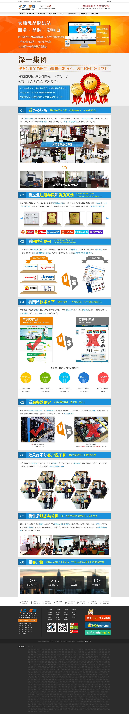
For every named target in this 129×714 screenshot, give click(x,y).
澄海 (80, 654)
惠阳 (46, 652)
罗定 (40, 649)
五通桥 (101, 671)
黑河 (33, 694)
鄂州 (38, 701)
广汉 (33, 678)
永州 (68, 701)
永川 (43, 666)
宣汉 (96, 673)
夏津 (63, 688)
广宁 (109, 654)
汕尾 (52, 651)
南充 (106, 667)
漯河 (43, 699)
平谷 (80, 657)
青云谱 (49, 662)
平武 (102, 676)
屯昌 (35, 704)
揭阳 (92, 654)
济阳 (40, 688)
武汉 (92, 699)
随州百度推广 (52, 13)
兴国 (43, 664)
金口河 (105, 671)
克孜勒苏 (65, 708)
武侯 (62, 673)
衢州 (107, 696)
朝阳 (72, 657)
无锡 (52, 696)
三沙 (32, 704)
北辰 (66, 689)
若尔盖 (35, 671)
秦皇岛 (84, 689)
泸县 (109, 669)
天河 (86, 651)
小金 (93, 678)
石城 (40, 661)
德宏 (78, 709)
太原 (29, 691)
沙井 (86, 656)
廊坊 (76, 689)
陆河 (95, 654)
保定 (97, 689)
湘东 (109, 662)
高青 (60, 686)
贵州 (101, 708)
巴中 (83, 667)
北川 (84, 676)
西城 (66, 657)
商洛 (70, 704)
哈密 (81, 708)
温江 (79, 678)
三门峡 (85, 699)
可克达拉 (102, 706)
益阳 (91, 701)
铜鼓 (32, 661)
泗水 (83, 688)
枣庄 (90, 679)
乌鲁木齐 (90, 706)
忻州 (55, 691)
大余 (66, 664)
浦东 (40, 696)
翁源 (80, 652)
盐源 (50, 678)
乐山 (100, 667)
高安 (92, 659)
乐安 (55, 664)
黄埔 (55, 652)
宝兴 (44, 678)
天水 (96, 704)
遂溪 (32, 654)
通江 (59, 678)
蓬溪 (56, 671)
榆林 (61, 704)
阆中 (35, 674)
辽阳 (75, 693)
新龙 (107, 678)
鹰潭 (59, 659)
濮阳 (72, 699)
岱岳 (46, 684)
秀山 (29, 667)
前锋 (70, 673)
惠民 (65, 683)
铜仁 (35, 709)
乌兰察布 (30, 693)
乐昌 (49, 656)
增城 (38, 649)
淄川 (40, 681)
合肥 (38, 698)
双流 (104, 678)
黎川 (65, 662)
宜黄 (55, 661)
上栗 (72, 664)
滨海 (38, 689)
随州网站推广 (41, 13)
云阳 (97, 666)
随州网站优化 (30, 13)
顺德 (43, 651)
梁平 (80, 666)
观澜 (97, 656)
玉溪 (69, 709)
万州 (38, 666)
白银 (87, 704)
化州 (106, 651)
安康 (67, 704)
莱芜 (93, 679)
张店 (36, 683)
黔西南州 (51, 709)
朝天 (56, 673)
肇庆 (55, 656)
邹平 (40, 686)
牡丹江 (71, 694)
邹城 (71, 683)
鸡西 (48, 694)
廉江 (100, 654)
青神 (43, 674)
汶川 (97, 674)
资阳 (89, 667)
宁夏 (68, 706)
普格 (68, 674)
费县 (46, 686)
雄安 (94, 689)
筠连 (74, 674)
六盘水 (41, 709)
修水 (80, 662)
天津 (103, 688)
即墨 (80, 686)
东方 (104, 703)
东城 (63, 657)
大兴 (69, 657)
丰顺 (29, 651)
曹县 (80, 688)
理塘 (90, 673)
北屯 (91, 708)
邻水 (107, 673)
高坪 (58, 676)
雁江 (96, 678)
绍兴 (101, 696)
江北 (106, 664)
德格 (90, 678)
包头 (80, 691)
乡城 (87, 678)
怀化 (74, 701)
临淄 (97, 683)
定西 (90, 704)
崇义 (95, 664)
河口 (72, 684)
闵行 (32, 696)
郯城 (35, 684)
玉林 (55, 703)
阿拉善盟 (76, 691)
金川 (79, 676)
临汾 (58, 691)
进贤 (58, 661)
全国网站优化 (83, 13)
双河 (94, 706)
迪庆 (86, 709)
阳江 (95, 651)
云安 (69, 654)
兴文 (108, 676)
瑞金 (64, 659)
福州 (87, 698)
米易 (85, 674)
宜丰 (58, 664)
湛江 (49, 654)
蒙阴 (69, 688)
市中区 (108, 681)
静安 (92, 694)
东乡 (95, 661)
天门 (43, 701)
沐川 (47, 671)
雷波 (93, 673)
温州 (93, 696)
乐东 (93, 703)
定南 (100, 661)
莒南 (58, 688)
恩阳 (60, 676)
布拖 (32, 679)
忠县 (95, 666)
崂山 (105, 683)
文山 (66, 709)
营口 (69, 693)
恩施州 (53, 701)
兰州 (76, 704)
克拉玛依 (30, 708)
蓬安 (103, 669)
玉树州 (61, 706)
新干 (29, 664)
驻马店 (78, 699)
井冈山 (67, 659)
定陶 (46, 688)
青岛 (81, 679)
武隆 (83, 666)
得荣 (50, 671)
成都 (55, 667)
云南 (55, 709)
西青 (60, 689)
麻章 (58, 652)
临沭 (64, 681)
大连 (42, 693)
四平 (86, 693)
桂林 (35, 703)
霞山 (77, 651)
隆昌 (40, 674)
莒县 (69, 686)
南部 (93, 676)
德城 (80, 681)
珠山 (106, 661)
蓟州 (52, 689)
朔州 (46, 691)
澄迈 (70, 703)
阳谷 (38, 684)
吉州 (75, 661)
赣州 (38, 659)
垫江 (92, 666)
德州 (104, 679)
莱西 (66, 688)
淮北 (60, 698)
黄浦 (78, 694)
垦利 (106, 684)
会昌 (63, 664)
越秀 (89, 649)
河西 (35, 689)
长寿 (63, 666)
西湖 (46, 662)
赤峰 (86, 691)
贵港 (52, 703)
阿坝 (98, 667)
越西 (59, 674)
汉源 (53, 678)
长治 (40, 691)
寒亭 (97, 681)
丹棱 (84, 678)
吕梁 (32, 691)
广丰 (71, 662)
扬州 (77, 696)
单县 (43, 681)
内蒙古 (60, 691)
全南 (35, 662)
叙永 (46, 674)
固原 (77, 706)
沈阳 (37, 693)
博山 (39, 683)
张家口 (99, 689)
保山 (75, 709)
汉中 (64, 704)
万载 (88, 662)
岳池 (32, 673)
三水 (69, 651)
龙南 (77, 661)
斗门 (83, 649)
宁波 (90, 696)
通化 (92, 693)
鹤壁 (66, 699)
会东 (77, 674)
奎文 (85, 683)
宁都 (77, 662)
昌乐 (103, 684)
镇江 (49, 696)
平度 (29, 688)
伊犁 (106, 706)
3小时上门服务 (94, 13)
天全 (38, 674)
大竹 (40, 676)
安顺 (29, 709)
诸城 (100, 686)
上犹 (80, 664)
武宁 (38, 662)
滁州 (77, 698)
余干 (29, 661)
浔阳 (60, 661)
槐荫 (57, 683)
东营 (96, 679)
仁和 (52, 676)
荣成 (88, 681)
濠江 (66, 652)
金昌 (81, 704)
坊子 (54, 683)
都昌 (69, 664)
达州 (72, 667)
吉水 (68, 662)
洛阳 (46, 699)
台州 (32, 698)
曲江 (83, 651)
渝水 (92, 664)
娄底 (77, 701)
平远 (100, 651)
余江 (40, 662)
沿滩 (109, 671)
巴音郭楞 (51, 708)
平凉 (104, 704)
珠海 (80, 651)
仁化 (77, 652)
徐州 (60, 696)
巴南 (35, 666)
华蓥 (87, 671)
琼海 (79, 703)
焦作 (69, 699)
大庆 (58, 694)
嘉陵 (81, 671)
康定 (43, 676)
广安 (66, 667)
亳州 (58, 698)
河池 (32, 703)
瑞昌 (74, 659)
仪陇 (61, 671)
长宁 (71, 674)
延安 (59, 704)
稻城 (66, 669)
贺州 (107, 701)
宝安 (69, 656)
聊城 (107, 679)
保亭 (101, 703)
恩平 (80, 649)
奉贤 (101, 694)
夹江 (40, 673)
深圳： (100, 8)
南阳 (49, 699)
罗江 (49, 676)
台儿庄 (76, 681)
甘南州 (33, 706)
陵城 (44, 683)
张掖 (101, 704)
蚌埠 (49, 698)
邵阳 (82, 701)
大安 (100, 669)
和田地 (97, 706)
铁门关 (98, 708)
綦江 (52, 666)
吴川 (52, 649)
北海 (46, 703)
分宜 (80, 661)
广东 (29, 649)
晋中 (49, 691)
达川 (32, 671)
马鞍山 (80, 698)
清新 (100, 649)
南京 (46, 696)
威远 (83, 669)
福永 (80, 656)
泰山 (88, 683)
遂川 (35, 661)
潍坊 (29, 681)
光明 (100, 656)
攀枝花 (33, 669)
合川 (58, 666)
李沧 (60, 684)
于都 (99, 662)
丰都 (89, 666)
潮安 (60, 656)
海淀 (93, 657)
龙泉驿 (62, 674)
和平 (97, 651)
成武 (108, 683)
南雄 (72, 649)
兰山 (77, 688)
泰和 (75, 664)
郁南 (32, 656)
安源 (85, 662)
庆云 (52, 684)
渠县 (29, 679)
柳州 (29, 703)
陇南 (93, 704)
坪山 (38, 657)
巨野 (105, 681)
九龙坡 (48, 667)
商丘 (52, 699)
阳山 (92, 651)
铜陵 (69, 698)
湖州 (98, 696)
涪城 (98, 669)
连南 (72, 652)
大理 (72, 709)
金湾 (38, 651)
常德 (88, 701)
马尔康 (29, 678)
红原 (72, 669)
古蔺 (67, 673)
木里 (91, 674)
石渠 (39, 671)
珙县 (47, 678)
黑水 (50, 679)
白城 (100, 693)
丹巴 (64, 678)
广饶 (109, 686)
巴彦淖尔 (102, 691)
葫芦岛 (54, 693)
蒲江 (96, 671)
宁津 (102, 683)
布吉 (109, 656)
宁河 (43, 689)
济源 (75, 699)
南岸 (109, 664)
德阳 (75, 667)
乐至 (98, 678)
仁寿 (99, 673)
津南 (63, 689)
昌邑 (85, 681)
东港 (99, 683)
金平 (32, 652)
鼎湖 (55, 654)
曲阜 (94, 681)
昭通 (81, 709)
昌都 (106, 709)
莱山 (102, 681)
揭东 (35, 651)
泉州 (98, 698)
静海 (49, 689)
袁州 (109, 661)
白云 (109, 651)
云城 (100, 652)
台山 (77, 654)
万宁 (98, 703)
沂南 (74, 683)
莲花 (46, 664)
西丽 (43, 657)
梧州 (43, 703)
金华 (104, 696)
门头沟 (96, 657)
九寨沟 (98, 676)
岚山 (49, 684)
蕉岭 (43, 652)
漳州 (101, 698)
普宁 (69, 652)
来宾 (38, 703)
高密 (61, 681)
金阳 (38, 676)
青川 (55, 669)
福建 (84, 698)
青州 (58, 686)
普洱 (92, 709)
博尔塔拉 (38, 708)
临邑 (97, 684)
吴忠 (74, 706)
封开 (86, 649)
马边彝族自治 (54, 674)
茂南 (77, 649)
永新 (97, 661)
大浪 (103, 656)
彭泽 (38, 661)
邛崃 (90, 676)
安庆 (72, 698)
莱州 (109, 684)
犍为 (70, 671)
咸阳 (53, 704)
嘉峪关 (107, 704)
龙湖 (72, 651)
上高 (35, 664)
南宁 (104, 701)
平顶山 (81, 699)
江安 (43, 673)
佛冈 (109, 649)
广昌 (66, 661)
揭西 (66, 651)
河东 (33, 683)
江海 (29, 654)
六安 (52, 698)
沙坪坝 (44, 667)
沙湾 (89, 669)
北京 (60, 657)
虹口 (107, 694)
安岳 (36, 678)
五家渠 (84, 708)
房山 (99, 657)
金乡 (52, 686)
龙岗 (106, 656)
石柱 (109, 666)
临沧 (95, 709)
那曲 (32, 711)
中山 (63, 656)
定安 (107, 703)
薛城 (32, 688)
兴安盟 (106, 691)
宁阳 (32, 686)
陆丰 (52, 656)
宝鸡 (50, 704)
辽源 (89, 693)
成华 (101, 673)
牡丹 (89, 686)
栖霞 (52, 688)
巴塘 (41, 678)
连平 (75, 651)
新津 (76, 673)
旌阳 (83, 674)
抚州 (50, 659)
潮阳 (106, 652)
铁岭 (45, 693)
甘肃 (73, 704)
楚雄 (98, 709)
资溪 (109, 659)
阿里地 (35, 711)
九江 (53, 659)
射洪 (61, 669)
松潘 (87, 673)
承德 (103, 689)
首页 (84, 641)
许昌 (38, 699)
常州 (63, 696)
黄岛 (62, 683)
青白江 (63, 676)
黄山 (75, 698)
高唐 (43, 688)
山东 (70, 679)
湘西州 (98, 701)
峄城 (95, 688)
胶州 (55, 686)
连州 (40, 654)
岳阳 (85, 701)
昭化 (29, 671)
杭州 (87, 696)
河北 (46, 689)
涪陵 (40, 666)
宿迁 (58, 696)
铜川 (47, 704)
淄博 (84, 679)
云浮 (38, 656)
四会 (63, 651)
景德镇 (46, 659)
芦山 (73, 676)
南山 (40, 657)
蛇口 (49, 657)
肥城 (55, 688)
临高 (76, 703)
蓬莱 (66, 686)
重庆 (103, 664)
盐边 (61, 678)
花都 (66, 654)
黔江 (60, 666)
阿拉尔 (69, 708)
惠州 (49, 649)
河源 (89, 651)
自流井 (35, 679)
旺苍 (40, 669)
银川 (71, 706)
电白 (55, 651)
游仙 (67, 671)
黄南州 (53, 706)
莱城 (92, 686)
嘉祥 (86, 686)
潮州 (58, 654)
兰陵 (86, 684)
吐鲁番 (78, 708)
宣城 (66, 698)
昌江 (83, 661)
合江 (73, 671)
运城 (52, 691)
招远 (103, 686)
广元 (86, 667)
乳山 (77, 683)
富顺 (84, 673)
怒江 (84, 709)
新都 (67, 678)
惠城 (35, 652)
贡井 (45, 669)
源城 (43, 649)
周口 (63, 699)
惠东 (63, 654)
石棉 (75, 669)
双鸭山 (54, 694)
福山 (100, 688)
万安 (103, 659)
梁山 (49, 681)
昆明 (58, 709)
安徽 (35, 698)
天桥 (94, 683)
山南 (29, 711)
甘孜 (103, 667)
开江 (65, 674)
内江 (95, 667)
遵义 (107, 708)
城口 (86, 666)
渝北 (32, 666)
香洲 (58, 649)
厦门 (90, 698)
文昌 (90, 703)
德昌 (70, 678)
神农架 (49, 701)
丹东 (63, 693)
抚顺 (58, 693)
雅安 (78, 667)
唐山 (81, 689)
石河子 (55, 708)
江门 (95, 652)
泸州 (69, 667)
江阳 (73, 678)
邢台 (91, 689)
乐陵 (73, 681)
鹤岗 (51, 694)
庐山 (81, 659)
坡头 (40, 652)
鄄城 (58, 684)
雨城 (96, 676)
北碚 (29, 666)
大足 (49, 666)
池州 (63, 698)
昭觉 (59, 671)
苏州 (66, 696)
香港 (42, 711)
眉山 (58, 667)
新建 (56, 662)
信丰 (40, 664)
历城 (55, 684)
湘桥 (106, 654)
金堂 (37, 669)
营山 (48, 669)
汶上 (49, 688)
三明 (96, 698)
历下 (80, 683)
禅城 (66, 649)
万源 (80, 674)
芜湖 (43, 698)
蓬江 (63, 652)
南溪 (90, 671)
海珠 (32, 651)
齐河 (38, 686)
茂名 (72, 654)
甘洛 (29, 676)
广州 (60, 649)
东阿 (43, 686)
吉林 (78, 693)
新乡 (60, 699)
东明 (89, 684)
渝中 (38, 667)
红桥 (55, 689)
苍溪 (35, 673)
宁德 (29, 699)
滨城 (52, 681)
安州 (88, 674)
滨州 (79, 679)
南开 (40, 689)
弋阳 (52, 661)
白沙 (81, 703)
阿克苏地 (60, 708)
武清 (109, 688)
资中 (92, 669)
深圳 (66, 656)
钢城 (35, 688)
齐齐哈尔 (37, 694)
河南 (32, 699)
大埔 (97, 649)
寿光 (60, 688)
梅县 (35, 649)
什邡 (61, 679)
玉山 (91, 662)
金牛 (98, 671)
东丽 (58, 689)
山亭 (91, 681)
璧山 (46, 666)
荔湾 (69, 649)
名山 (107, 674)
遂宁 (92, 667)
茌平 (80, 684)
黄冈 (98, 699)
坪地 (35, 657)
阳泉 (38, 691)
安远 (95, 659)
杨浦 (29, 696)
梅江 (29, 656)
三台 (79, 673)
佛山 (60, 652)
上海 (75, 694)
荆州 (95, 699)
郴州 (62, 701)
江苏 (43, 696)
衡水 (79, 689)
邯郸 (88, 689)
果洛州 (57, 706)
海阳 (92, 688)
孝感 (46, 701)
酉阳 (32, 667)
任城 (60, 683)
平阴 (95, 686)
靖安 (77, 664)
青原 (92, 661)
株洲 (65, 701)
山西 (109, 689)
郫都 (69, 669)
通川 (32, 674)
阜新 (72, 693)
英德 (89, 652)
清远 (49, 652)
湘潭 (71, 701)
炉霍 (29, 673)
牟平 (55, 681)
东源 (75, 652)
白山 (95, 693)
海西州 (65, 706)
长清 (92, 684)
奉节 (100, 666)
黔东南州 (46, 709)
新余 (43, 659)
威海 (38, 681)
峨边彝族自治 (51, 673)
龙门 (97, 654)
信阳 (58, 699)
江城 (86, 652)
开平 (58, 656)
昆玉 (34, 708)
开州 (77, 666)
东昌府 (50, 683)
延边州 (103, 693)
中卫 (80, 706)
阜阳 (40, 698)
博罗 (83, 652)
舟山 (29, 698)
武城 (89, 688)
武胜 (46, 673)
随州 (29, 701)
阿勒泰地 (46, 708)
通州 (102, 657)
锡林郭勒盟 (70, 691)
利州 (78, 669)
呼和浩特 (65, 691)
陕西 (41, 704)
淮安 (72, 696)
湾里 (53, 662)
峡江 (97, 662)
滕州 (68, 683)
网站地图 (109, 1)
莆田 (93, 698)
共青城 (77, 659)
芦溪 (100, 659)
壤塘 (94, 674)
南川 (66, 666)
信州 (86, 661)
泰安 (35, 681)
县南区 (58, 681)
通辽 (88, 691)
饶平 (32, 649)
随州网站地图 (80, 641)
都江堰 (104, 674)
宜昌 (109, 699)
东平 (49, 686)
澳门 (45, 711)
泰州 (55, 696)
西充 (38, 673)
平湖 (32, 657)
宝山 (35, 696)
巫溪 (106, 666)
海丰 (46, 654)
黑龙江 (107, 693)
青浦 (95, 694)
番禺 (103, 652)
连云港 (80, 696)
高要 (103, 654)
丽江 (89, 709)
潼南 (72, 666)
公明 (75, 656)
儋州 (84, 703)
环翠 (75, 688)
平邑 (106, 686)
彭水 (35, 667)
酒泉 (79, 704)
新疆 (87, 706)
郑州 (35, 699)
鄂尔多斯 (92, 691)
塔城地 (42, 708)
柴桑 (100, 664)
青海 (37, 706)
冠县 (83, 686)
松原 (98, 693)
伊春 (61, 694)
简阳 (104, 673)
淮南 (55, 698)
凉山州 (29, 669)
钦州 (49, 703)
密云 (87, 657)
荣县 (73, 673)
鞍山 (48, 693)
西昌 (81, 676)
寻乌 (83, 664)
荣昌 (75, 666)
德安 (49, 664)
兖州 (82, 683)
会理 (53, 679)
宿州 (46, 698)
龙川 (49, 651)
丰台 (77, 657)
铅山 (32, 664)
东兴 (41, 671)
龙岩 (107, 698)
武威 (98, 704)
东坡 (106, 669)
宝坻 (32, 689)
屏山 (64, 679)
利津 (63, 686)
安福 (72, 661)
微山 (40, 684)
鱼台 (35, 686)
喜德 (64, 673)
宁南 (64, 671)
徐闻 (43, 654)
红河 (61, 709)
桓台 (29, 686)
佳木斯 (64, 694)
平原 (77, 686)
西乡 (83, 656)
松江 (89, 694)
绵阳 (81, 667)
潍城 (70, 681)
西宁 (40, 706)
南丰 (94, 662)
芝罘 (38, 688)
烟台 (101, 679)
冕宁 (49, 674)
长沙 (60, 701)
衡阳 (80, 701)
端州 (109, 652)
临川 (69, 661)
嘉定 (38, 696)
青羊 (44, 671)
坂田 (89, 656)
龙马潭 (51, 669)
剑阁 (93, 671)
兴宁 (97, 652)
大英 (76, 671)
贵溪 (86, 659)
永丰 (60, 664)
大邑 (53, 671)
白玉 (42, 669)
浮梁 (43, 662)
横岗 (29, 657)
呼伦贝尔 (97, 691)
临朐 (77, 684)
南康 (98, 659)
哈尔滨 (29, 694)
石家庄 (72, 689)
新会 (38, 654)
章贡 (82, 662)
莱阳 (75, 684)
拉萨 (103, 709)
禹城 (99, 681)
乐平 (83, 659)
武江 (75, 649)
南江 (55, 676)
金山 (84, 694)
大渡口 (40, 667)
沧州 (106, 689)
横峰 (52, 664)
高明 (103, 651)
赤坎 (40, 651)
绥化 (41, 694)
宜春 (40, 659)
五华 (58, 651)
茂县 (56, 679)
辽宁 (34, 693)
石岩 (77, 656)
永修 (102, 662)
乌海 (83, 691)
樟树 (61, 659)
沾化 (82, 681)
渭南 (56, 704)
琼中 (29, 704)
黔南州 (38, 709)
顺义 (105, 657)
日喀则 (39, 711)
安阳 (55, 699)
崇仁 (38, 664)
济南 (73, 679)
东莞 (92, 652)
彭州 (67, 676)
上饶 (56, 659)
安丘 (86, 688)
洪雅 (46, 676)
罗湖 (55, 657)
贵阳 (104, 708)
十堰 (103, 699)
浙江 (84, 696)
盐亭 (29, 674)
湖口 (86, 664)
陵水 (96, 703)
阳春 (83, 654)
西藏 (101, 709)
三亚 (73, 703)
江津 (55, 666)
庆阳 (84, 704)
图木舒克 (74, 708)
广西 (101, 701)
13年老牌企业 (71, 13)
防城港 (60, 703)
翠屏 (81, 678)
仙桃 (35, 701)
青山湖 (61, 662)
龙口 (32, 684)
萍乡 (32, 659)
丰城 (29, 659)
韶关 (95, 649)
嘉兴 (96, 696)
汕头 (38, 652)
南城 (49, 661)
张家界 (94, 701)
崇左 (40, 703)
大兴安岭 (44, 694)
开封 (40, 699)
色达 (82, 673)
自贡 (63, 667)
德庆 (46, 651)
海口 (67, 703)
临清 (97, 688)
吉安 (35, 659)
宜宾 (61, 667)
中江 (87, 676)
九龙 (41, 679)
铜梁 (69, 666)
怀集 (46, 649)
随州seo (62, 13)
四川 (52, 667)
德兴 (71, 659)
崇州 (76, 678)
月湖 (103, 661)
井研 (58, 669)
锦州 (66, 693)
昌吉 (88, 708)
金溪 (106, 659)
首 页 (21, 13)
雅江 (105, 676)
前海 (46, 657)
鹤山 (63, 649)
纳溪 (67, 679)
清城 (55, 649)
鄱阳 (43, 661)
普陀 (98, 694)
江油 (59, 679)
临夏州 (29, 706)
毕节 (32, 709)
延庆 (90, 657)
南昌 (59, 662)
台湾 (48, 711)
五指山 (38, 704)
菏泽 (76, 679)
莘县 (63, 684)
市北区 (29, 683)
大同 (35, 691)
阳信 (91, 683)
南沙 (89, 654)
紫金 (103, 649)
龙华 (72, 656)
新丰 (86, 654)
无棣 (69, 684)
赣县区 (105, 662)
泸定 (44, 679)
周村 (66, 684)
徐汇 (81, 694)
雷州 (35, 656)
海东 (42, 706)
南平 (104, 698)
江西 (108, 657)
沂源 (75, 686)
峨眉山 (100, 674)
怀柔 (75, 657)
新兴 (75, 654)
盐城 (75, 696)
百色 (58, 703)
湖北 (89, 699)
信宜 (52, 652)
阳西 (52, 654)
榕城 (92, 649)
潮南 (60, 654)
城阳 (83, 684)
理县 (47, 679)
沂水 (43, 684)
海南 (64, 703)
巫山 (103, 666)
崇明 (104, 694)
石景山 (83, 657)
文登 (46, 681)
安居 (86, 669)
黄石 (100, 699)
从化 (46, 656)
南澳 (43, 656)
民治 (95, 656)
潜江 (40, 701)
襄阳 (32, 701)
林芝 (109, 709)
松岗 (92, 656)
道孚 (84, 671)
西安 (44, 704)
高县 (32, 676)
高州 (60, 651)
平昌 (35, 676)
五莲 (95, 684)
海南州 (49, 706)
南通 (69, 696)
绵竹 (81, 669)
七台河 (67, 694)
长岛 (41, 683)
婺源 (89, 661)
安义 (97, 664)
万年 (63, 661)
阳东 (40, 656)
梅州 (106, 649)
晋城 (43, 691)
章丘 (72, 686)
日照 (87, 679)
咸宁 (106, 699)
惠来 (29, 652)
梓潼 (70, 676)
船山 (63, 669)
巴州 (39, 679)
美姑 (39, 678)
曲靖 (64, 709)
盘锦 (40, 693)
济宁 (32, 681)
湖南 (57, 701)
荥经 (95, 669)
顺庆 (56, 678)
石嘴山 (83, 706)
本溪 (61, 693)
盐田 (58, 657)
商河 (72, 688)
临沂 (98, 679)
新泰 (97, 686)
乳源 (35, 654)
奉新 (74, 662)
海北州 (45, 706)
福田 (52, 657)
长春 (81, 693)
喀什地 (94, 708)
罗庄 (67, 681)
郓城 (47, 683)
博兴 (100, 684)
